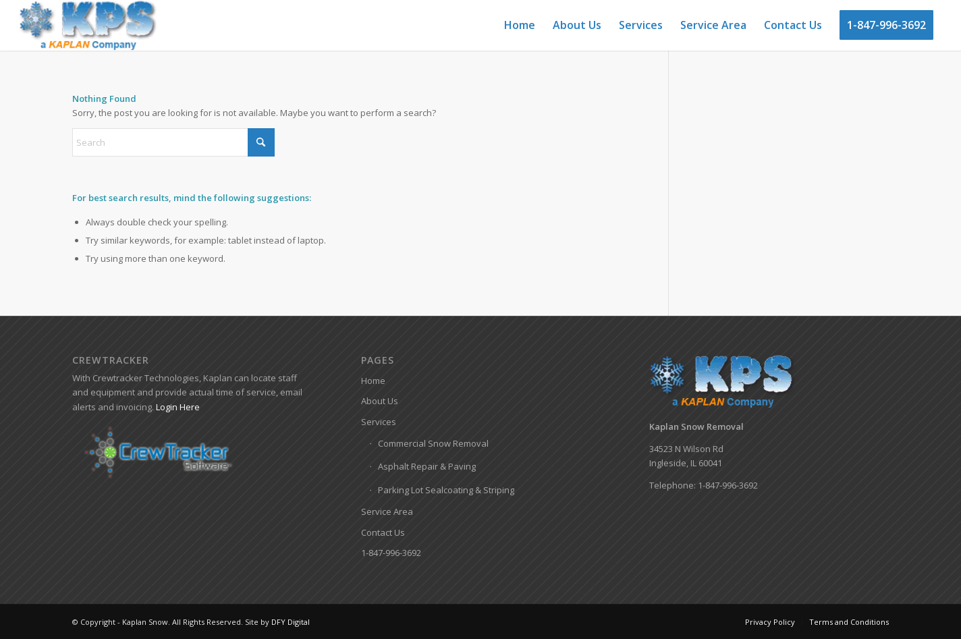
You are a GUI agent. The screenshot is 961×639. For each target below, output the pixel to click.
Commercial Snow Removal (433, 443)
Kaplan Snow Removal (696, 426)
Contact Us (383, 532)
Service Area (387, 511)
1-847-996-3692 (391, 553)
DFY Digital (290, 622)
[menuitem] (519, 25)
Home (373, 380)
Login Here (178, 407)
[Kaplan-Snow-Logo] (88, 25)
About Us (379, 401)
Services (378, 422)
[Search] (173, 142)
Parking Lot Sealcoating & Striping (446, 490)
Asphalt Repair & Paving (427, 466)
